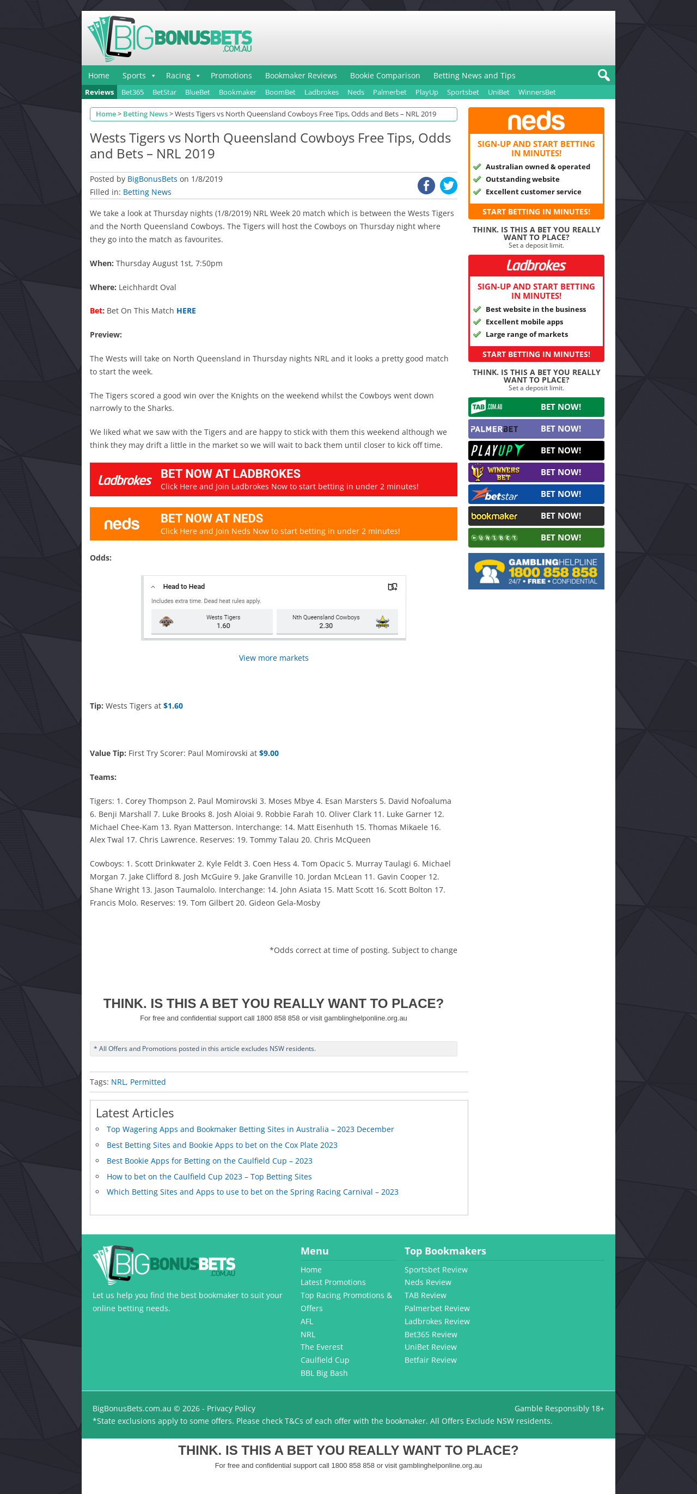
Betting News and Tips (474, 75)
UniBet (499, 92)
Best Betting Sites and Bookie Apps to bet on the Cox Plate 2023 (222, 1145)
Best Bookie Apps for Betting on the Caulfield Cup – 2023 (210, 1160)
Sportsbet (463, 92)
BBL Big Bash (324, 1373)
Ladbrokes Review (437, 1321)
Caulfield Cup (325, 1360)
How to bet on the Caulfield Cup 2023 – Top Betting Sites (209, 1176)
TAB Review (426, 1295)
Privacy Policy (231, 1408)
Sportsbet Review (436, 1269)
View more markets (274, 658)
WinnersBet (537, 92)
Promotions (231, 75)
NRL (118, 1082)
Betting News (147, 192)
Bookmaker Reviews (301, 75)
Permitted (148, 1082)
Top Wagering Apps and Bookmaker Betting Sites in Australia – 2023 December (250, 1129)
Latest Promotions (333, 1282)
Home (98, 75)
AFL (307, 1321)
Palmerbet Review (437, 1308)
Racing (178, 75)
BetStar (164, 92)
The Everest (322, 1347)
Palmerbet (390, 92)
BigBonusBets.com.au (132, 1408)
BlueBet (197, 92)
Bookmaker (237, 92)
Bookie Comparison (385, 75)
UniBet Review (431, 1347)
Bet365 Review (431, 1334)
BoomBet (280, 92)
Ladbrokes (321, 92)
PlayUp (426, 92)
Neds (355, 92)
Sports (134, 75)
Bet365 (132, 92)
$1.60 (173, 705)
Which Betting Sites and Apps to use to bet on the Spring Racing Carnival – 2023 (253, 1191)
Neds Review (428, 1282)
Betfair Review (431, 1360)
